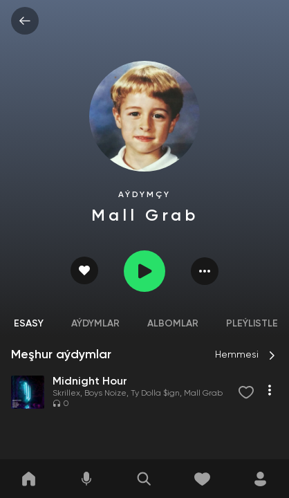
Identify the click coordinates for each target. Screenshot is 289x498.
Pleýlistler (255, 324)
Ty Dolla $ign (155, 393)
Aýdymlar (95, 324)
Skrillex (66, 393)
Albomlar (172, 324)
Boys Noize (105, 393)
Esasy (29, 324)
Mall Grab (203, 393)
